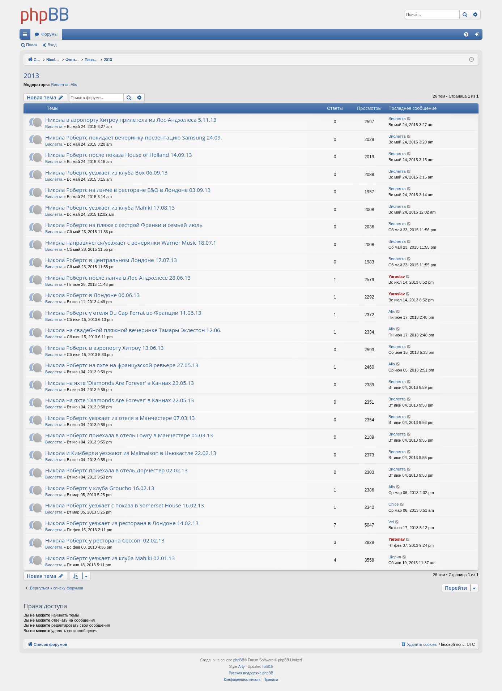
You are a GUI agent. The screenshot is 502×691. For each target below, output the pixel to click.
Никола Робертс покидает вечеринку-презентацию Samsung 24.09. (133, 137)
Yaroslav (396, 276)
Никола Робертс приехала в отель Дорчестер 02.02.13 (116, 470)
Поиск (31, 45)
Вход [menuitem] (478, 36)
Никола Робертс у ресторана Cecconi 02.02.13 (105, 540)
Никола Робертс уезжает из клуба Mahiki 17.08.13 (110, 207)
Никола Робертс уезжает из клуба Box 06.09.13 (106, 172)
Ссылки (26, 36)
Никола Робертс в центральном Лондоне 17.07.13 (111, 259)
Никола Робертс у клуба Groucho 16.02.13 (99, 488)
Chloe (393, 504)
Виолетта (59, 84)
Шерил (394, 557)
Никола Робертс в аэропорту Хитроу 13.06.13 (104, 347)
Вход (52, 45)
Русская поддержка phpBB (251, 673)
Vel (391, 522)
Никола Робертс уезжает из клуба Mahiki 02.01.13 (110, 558)
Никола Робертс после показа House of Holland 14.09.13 (118, 154)
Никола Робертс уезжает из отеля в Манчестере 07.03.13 (120, 417)
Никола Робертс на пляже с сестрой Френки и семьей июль (124, 224)
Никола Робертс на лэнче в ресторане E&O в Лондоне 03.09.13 (127, 189)
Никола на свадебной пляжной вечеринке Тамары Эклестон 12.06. (133, 330)
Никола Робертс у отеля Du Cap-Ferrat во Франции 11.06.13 (123, 312)
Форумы (49, 34)
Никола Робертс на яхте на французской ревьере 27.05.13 (121, 365)
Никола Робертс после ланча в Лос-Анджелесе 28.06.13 (118, 277)
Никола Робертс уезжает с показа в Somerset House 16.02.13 (124, 505)
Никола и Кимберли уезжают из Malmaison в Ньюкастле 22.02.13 (130, 452)
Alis (74, 84)
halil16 (267, 667)
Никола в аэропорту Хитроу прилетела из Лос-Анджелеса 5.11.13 (130, 119)
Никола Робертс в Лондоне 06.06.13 (92, 295)
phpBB (238, 660)
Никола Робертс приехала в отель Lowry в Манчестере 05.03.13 (129, 435)
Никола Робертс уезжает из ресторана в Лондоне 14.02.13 (122, 523)
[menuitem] (466, 34)
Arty (241, 667)
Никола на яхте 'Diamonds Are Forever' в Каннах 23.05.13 (119, 382)
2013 (31, 75)
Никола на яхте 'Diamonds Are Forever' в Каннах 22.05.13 (119, 400)
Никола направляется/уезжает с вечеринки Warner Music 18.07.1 (130, 242)
